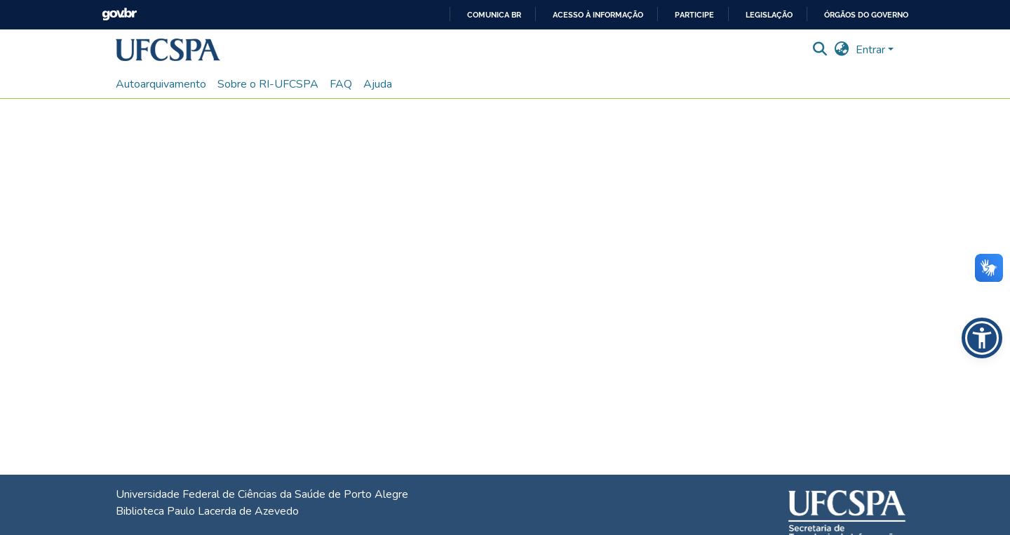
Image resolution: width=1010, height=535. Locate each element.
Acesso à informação (598, 15)
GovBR (119, 14)
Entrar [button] (872, 49)
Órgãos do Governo (866, 15)
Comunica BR (494, 15)
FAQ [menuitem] (341, 84)
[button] (168, 50)
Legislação (769, 15)
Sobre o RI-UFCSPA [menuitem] (267, 84)
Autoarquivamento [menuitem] (161, 84)
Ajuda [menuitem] (377, 84)
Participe (694, 15)
